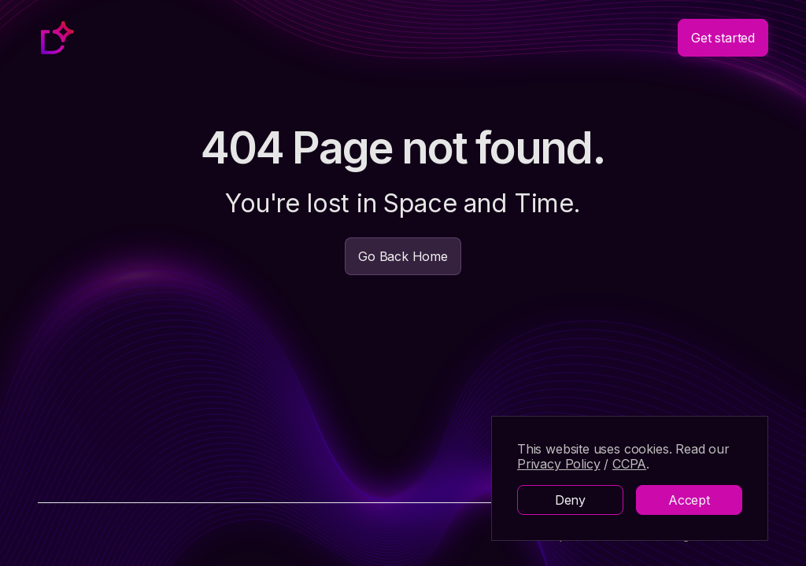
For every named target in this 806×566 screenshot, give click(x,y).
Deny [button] (570, 500)
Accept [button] (689, 500)
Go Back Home (403, 256)
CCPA (629, 464)
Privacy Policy (558, 464)
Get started (723, 38)
